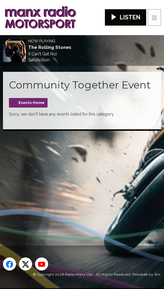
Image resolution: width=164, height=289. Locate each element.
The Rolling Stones (49, 47)
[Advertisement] (83, 178)
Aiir (157, 274)
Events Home (31, 102)
